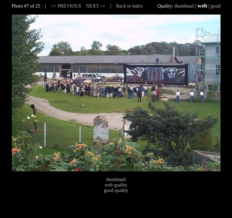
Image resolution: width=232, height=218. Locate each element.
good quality (116, 190)
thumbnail (184, 5)
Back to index (129, 5)
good (216, 5)
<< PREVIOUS (66, 5)
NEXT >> (95, 5)
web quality (116, 184)
